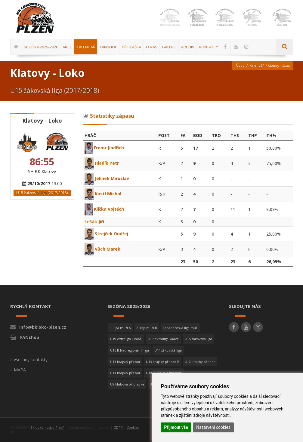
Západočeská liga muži (180, 327)
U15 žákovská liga (198, 339)
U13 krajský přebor (125, 361)
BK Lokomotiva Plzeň (47, 427)
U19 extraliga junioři (126, 339)
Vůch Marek (102, 249)
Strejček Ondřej (106, 233)
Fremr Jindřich (104, 148)
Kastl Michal (103, 194)
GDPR (118, 427)
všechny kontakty (31, 359)
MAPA (20, 370)
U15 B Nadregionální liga (129, 350)
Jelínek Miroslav (107, 178)
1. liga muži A (120, 327)
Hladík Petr (102, 163)
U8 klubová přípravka (127, 384)
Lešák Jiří (94, 221)
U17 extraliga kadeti (163, 339)
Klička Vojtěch (104, 209)
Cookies (133, 427)
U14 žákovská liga (168, 350)
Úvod (240, 65)
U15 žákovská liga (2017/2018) (42, 192)
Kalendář (256, 65)
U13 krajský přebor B (162, 361)
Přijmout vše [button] (176, 427)
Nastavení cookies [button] (213, 427)
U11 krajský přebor (125, 372)
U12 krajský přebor (200, 361)
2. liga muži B (146, 327)
